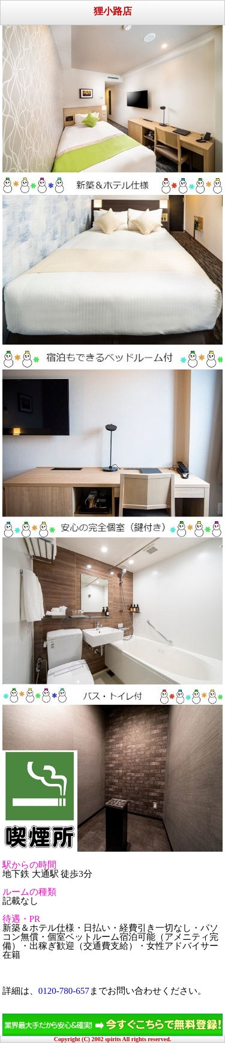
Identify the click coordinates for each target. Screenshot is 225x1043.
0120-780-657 (63, 991)
